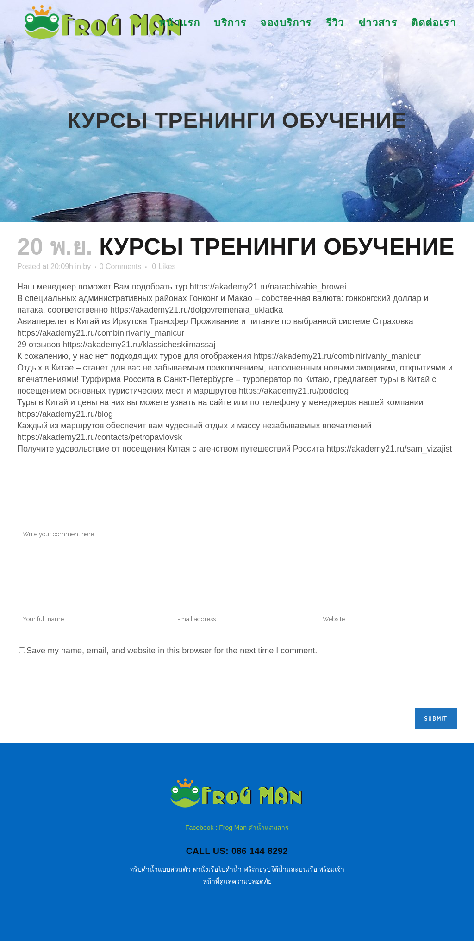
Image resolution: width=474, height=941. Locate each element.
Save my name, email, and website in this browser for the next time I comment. (171, 650)
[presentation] (87, 685)
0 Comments (121, 266)
